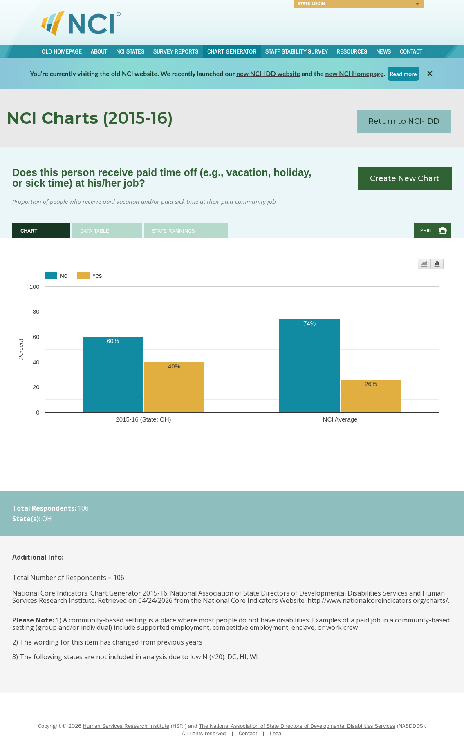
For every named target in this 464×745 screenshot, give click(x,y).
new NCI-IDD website (268, 73)
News (383, 51)
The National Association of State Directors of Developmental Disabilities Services (297, 726)
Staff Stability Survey (296, 51)
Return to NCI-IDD (403, 121)
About (99, 51)
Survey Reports (175, 51)
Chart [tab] (28, 231)
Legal (276, 733)
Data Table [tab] (94, 231)
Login (356, 5)
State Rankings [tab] (173, 231)
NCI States (130, 51)
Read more (403, 73)
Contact (411, 51)
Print (427, 230)
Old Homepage (62, 51)
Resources (351, 51)
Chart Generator (231, 51)
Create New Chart (404, 178)
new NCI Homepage (354, 73)
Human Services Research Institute (126, 726)
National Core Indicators (81, 23)
